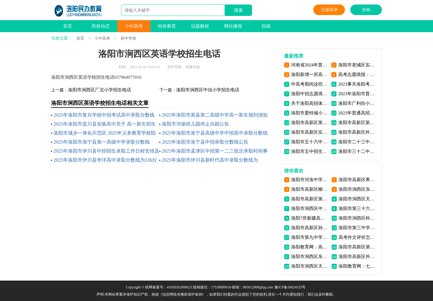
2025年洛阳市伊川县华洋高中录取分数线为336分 (105, 160)
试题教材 (200, 26)
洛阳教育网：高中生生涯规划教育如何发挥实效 (310, 247)
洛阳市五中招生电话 (310, 151)
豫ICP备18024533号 (290, 287)
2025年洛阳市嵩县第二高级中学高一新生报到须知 (215, 114)
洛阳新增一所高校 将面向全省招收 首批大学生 (310, 74)
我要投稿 (193, 67)
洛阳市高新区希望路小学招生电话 (358, 179)
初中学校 (128, 38)
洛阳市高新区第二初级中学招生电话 (357, 122)
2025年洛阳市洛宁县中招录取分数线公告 (205, 141)
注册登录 (329, 10)
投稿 (366, 10)
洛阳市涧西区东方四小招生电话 (310, 256)
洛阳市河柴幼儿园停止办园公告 (195, 123)
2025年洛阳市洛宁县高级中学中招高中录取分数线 (215, 132)
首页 (67, 26)
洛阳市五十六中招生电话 (310, 141)
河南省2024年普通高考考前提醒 (310, 64)
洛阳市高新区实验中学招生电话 (310, 132)
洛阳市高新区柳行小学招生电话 (310, 189)
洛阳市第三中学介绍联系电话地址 (358, 227)
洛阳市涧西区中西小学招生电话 (310, 208)
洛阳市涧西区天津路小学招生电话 (310, 266)
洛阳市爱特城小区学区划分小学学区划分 (310, 113)
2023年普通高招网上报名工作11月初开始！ (357, 113)
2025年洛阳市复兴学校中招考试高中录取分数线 (104, 114)
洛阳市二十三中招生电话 (357, 141)
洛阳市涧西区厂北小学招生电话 (99, 89)
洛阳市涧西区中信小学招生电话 (207, 89)
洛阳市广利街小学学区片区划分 (357, 103)
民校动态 (101, 26)
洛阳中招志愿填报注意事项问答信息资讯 (310, 93)
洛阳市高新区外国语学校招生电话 (357, 132)
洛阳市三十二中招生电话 (357, 151)
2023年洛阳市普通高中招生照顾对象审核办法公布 (357, 93)
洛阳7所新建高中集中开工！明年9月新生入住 (310, 218)
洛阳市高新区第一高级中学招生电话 (310, 122)
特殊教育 (167, 26)
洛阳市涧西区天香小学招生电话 (358, 198)
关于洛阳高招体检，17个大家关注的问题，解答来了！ (310, 103)
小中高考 (134, 26)
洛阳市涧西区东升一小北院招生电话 (358, 189)
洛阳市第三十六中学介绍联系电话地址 (358, 208)
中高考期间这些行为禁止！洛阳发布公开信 (310, 84)
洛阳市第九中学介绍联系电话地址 (310, 237)
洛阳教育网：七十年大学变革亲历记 (358, 266)
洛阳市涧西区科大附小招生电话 (358, 218)
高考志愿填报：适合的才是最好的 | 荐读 (357, 74)
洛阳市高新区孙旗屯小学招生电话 (310, 227)
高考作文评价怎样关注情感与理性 (358, 237)
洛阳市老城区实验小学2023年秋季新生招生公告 (357, 64)
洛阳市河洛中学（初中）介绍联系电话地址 (310, 179)
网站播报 (233, 26)
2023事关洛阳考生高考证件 (357, 84)
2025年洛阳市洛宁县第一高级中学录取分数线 (102, 141)
